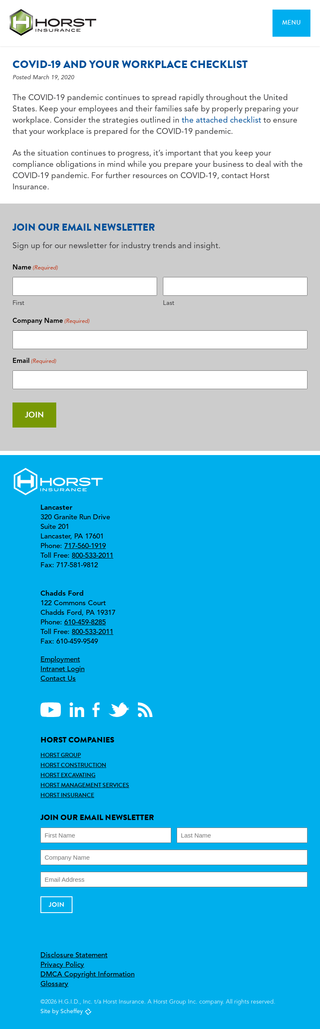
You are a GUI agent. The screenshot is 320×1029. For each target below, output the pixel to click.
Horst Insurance (67, 795)
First (18, 303)
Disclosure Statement (74, 955)
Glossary (54, 984)
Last (168, 303)
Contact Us (58, 678)
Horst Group (60, 755)
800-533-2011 (92, 555)
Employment (60, 659)
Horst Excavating (67, 775)
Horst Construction (73, 765)
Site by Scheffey (61, 1011)
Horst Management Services (84, 785)
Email (34, 361)
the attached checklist (221, 121)
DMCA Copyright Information (87, 974)
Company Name (51, 321)
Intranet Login (62, 669)
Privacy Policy (62, 965)
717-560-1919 (85, 546)
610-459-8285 (85, 622)
